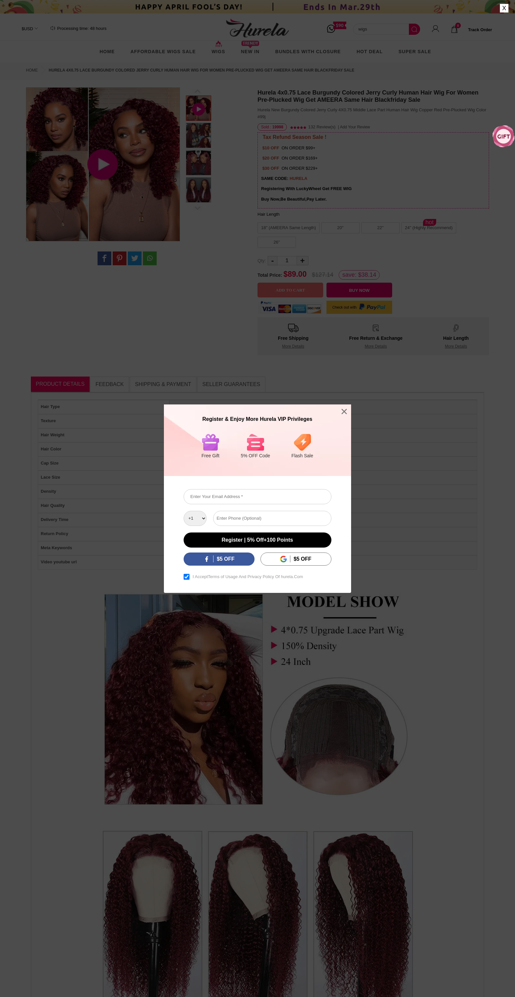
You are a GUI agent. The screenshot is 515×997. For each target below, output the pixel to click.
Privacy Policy (261, 576)
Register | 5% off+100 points (257, 540)
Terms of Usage (223, 576)
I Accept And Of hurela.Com (248, 576)
